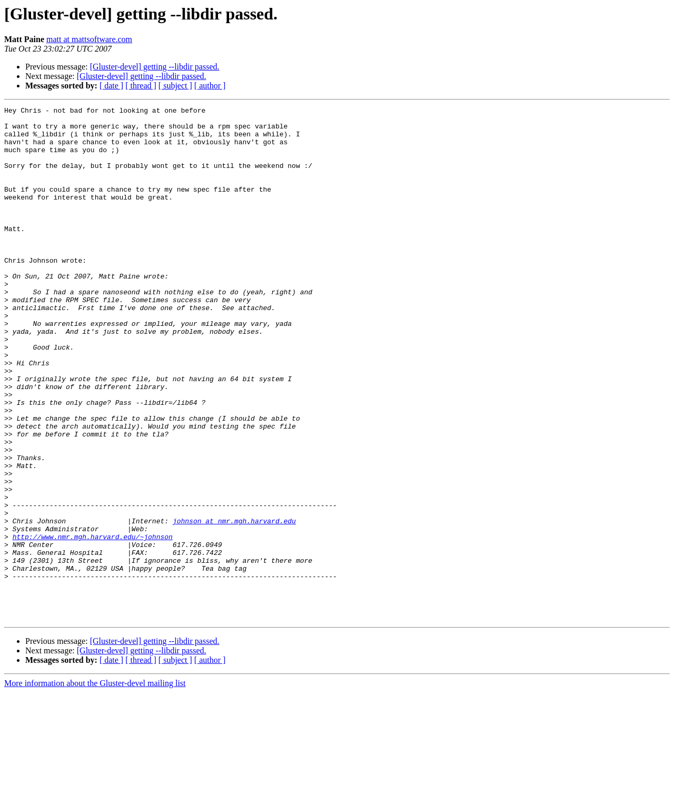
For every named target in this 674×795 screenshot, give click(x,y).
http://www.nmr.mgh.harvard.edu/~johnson (93, 623)
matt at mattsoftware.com (89, 39)
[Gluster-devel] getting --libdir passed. (155, 66)
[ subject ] (175, 85)
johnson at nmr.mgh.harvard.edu (234, 604)
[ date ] (111, 85)
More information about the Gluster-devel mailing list (95, 785)
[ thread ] (140, 85)
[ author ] (210, 85)
